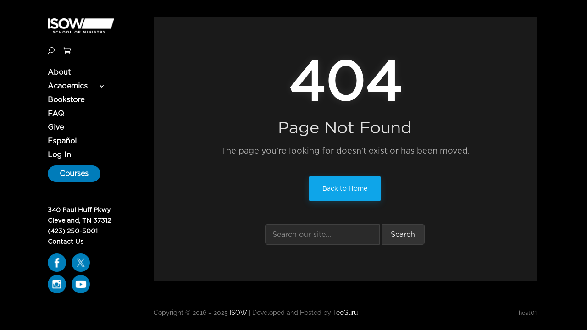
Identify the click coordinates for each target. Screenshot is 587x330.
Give (56, 128)
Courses (74, 173)
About (59, 73)
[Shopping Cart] (67, 49)
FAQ (56, 114)
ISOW (238, 312)
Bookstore (66, 100)
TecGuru (346, 312)
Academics (68, 86)
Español (62, 141)
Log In (59, 155)
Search (403, 234)
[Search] (51, 49)
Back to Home (344, 188)
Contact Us (65, 241)
